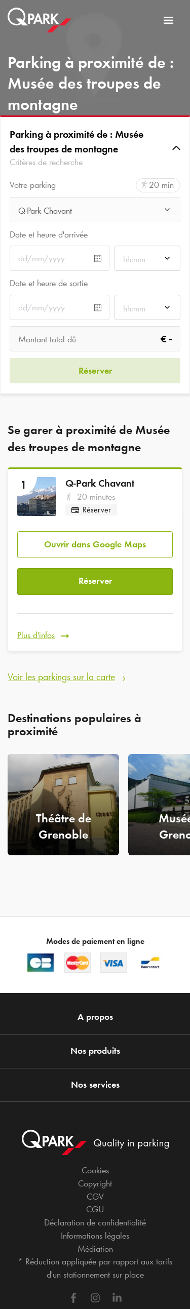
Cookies (95, 1170)
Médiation (95, 1248)
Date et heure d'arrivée (49, 234)
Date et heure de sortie (49, 283)
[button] (95, 148)
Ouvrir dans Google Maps (95, 544)
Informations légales (95, 1235)
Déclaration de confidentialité (95, 1222)
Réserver (95, 580)
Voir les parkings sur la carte (61, 676)
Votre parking (33, 185)
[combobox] (95, 212)
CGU (95, 1209)
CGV (95, 1196)
